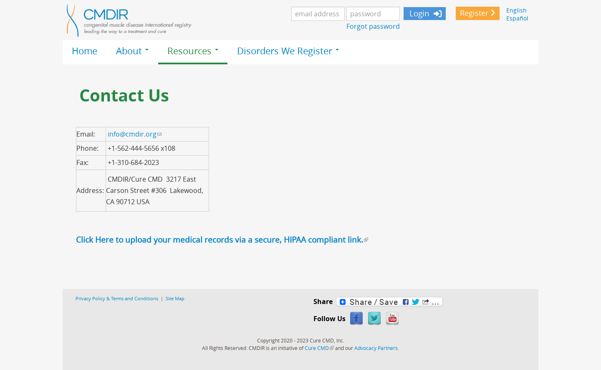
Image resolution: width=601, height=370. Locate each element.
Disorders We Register (288, 51)
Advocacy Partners (376, 348)
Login (418, 13)
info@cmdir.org (135, 134)
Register (474, 13)
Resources (192, 51)
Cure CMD (319, 348)
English (516, 10)
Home (84, 51)
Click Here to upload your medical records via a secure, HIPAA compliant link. (222, 239)
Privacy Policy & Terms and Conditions (117, 298)
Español (517, 18)
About (132, 51)
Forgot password (373, 26)
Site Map (175, 298)
